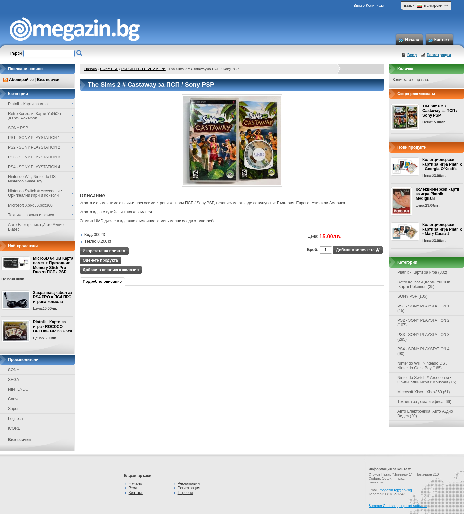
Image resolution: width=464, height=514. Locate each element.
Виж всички (48, 79)
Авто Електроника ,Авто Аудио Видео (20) (425, 413)
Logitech (15, 418)
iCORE (14, 428)
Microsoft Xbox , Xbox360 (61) (423, 392)
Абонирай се (21, 79)
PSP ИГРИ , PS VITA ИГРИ (143, 69)
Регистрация (439, 55)
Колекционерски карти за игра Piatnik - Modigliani (437, 194)
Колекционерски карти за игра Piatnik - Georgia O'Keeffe (442, 164)
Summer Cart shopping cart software (398, 506)
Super (13, 409)
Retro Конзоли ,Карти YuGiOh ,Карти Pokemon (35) (423, 284)
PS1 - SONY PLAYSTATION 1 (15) (423, 308)
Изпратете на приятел (104, 251)
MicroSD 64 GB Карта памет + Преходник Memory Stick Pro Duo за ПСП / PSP (53, 265)
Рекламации (189, 483)
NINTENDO (18, 389)
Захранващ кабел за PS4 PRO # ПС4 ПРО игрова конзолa (52, 297)
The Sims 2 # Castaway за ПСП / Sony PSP (439, 111)
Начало (412, 39)
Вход (412, 55)
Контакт (441, 39)
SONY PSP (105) (412, 296)
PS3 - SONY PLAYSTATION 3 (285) (423, 337)
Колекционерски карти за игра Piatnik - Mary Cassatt (442, 229)
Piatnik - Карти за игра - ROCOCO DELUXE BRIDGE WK (53, 326)
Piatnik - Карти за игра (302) (422, 272)
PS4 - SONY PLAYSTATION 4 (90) (423, 351)
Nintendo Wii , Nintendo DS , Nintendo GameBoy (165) (422, 365)
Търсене (185, 492)
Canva (13, 399)
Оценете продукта (100, 260)
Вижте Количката (368, 5)
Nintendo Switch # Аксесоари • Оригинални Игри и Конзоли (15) (426, 379)
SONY (13, 370)
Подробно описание (102, 281)
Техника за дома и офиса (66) (424, 401)
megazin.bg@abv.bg (396, 490)
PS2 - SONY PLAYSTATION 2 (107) (423, 322)
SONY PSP (109, 69)
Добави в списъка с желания (111, 270)
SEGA (13, 379)
